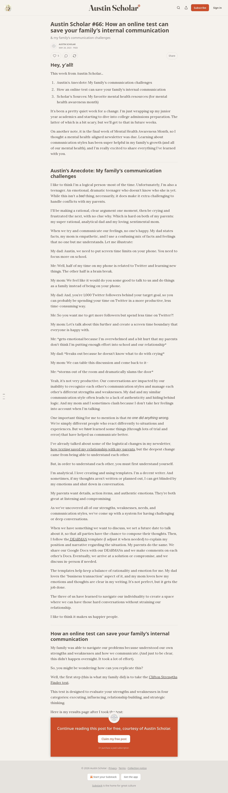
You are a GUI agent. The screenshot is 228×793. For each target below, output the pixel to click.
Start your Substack (103, 777)
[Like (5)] (56, 55)
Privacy (113, 768)
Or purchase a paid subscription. (114, 747)
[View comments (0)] (66, 55)
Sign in (217, 7)
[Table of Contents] (3, 396)
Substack (97, 785)
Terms (122, 768)
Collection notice (137, 768)
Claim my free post (114, 739)
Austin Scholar (67, 44)
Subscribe (200, 7)
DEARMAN (78, 539)
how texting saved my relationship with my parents (93, 449)
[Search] (178, 7)
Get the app (131, 777)
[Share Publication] (186, 7)
